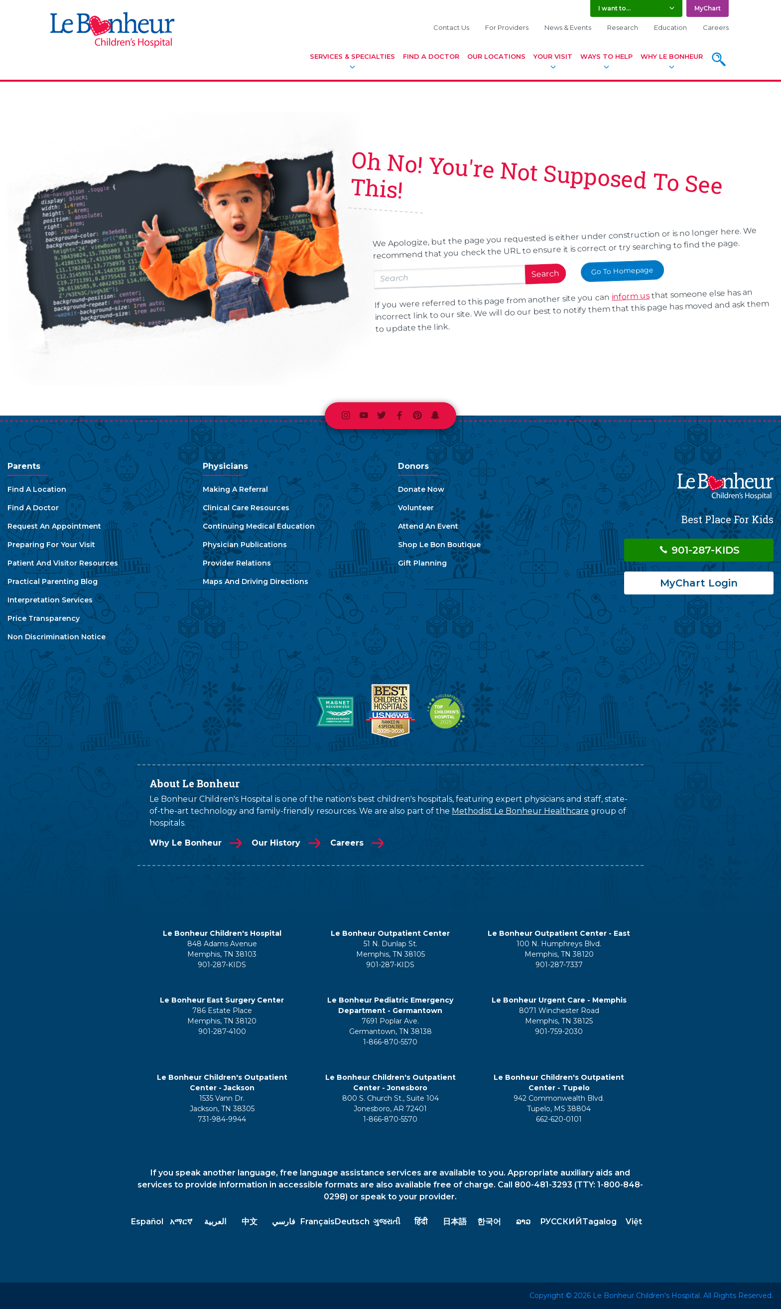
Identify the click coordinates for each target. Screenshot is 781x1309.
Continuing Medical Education (259, 526)
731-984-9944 (222, 1119)
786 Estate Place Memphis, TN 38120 (222, 1015)
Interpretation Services (50, 599)
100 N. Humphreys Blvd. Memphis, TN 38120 (559, 949)
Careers (716, 27)
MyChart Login (699, 583)
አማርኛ (181, 1221)
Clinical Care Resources (246, 507)
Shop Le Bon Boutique (439, 544)
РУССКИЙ (561, 1221)
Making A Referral (235, 489)
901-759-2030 (559, 1031)
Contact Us (451, 27)
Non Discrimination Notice (56, 636)
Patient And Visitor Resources (62, 563)
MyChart (707, 8)
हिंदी (420, 1221)
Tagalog (599, 1221)
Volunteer (416, 507)
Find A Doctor (431, 56)
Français (317, 1221)
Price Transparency (43, 618)
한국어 (489, 1221)
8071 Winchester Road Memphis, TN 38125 (559, 1015)
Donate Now (421, 489)
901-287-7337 (559, 964)
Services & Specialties (352, 56)
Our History (276, 843)
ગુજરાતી (386, 1221)
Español (147, 1221)
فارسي (283, 1221)
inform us (631, 296)
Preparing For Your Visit (51, 544)
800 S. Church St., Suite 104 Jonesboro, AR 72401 (390, 1103)
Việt (634, 1221)
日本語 (455, 1221)
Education (670, 27)
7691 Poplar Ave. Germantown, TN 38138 (390, 1026)
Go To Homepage (622, 270)
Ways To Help (606, 56)
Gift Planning (422, 563)
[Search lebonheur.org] (449, 277)
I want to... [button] (614, 8)
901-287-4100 (222, 1031)
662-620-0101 (559, 1119)
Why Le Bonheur (672, 56)
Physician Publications (245, 544)
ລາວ (523, 1221)
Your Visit (552, 56)
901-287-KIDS (699, 550)
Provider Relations (237, 563)
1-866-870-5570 (390, 1041)
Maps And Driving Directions (255, 581)
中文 (250, 1221)
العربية (215, 1221)
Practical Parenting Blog (52, 581)
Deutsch (352, 1221)
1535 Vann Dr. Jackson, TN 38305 (222, 1103)
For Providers (506, 27)
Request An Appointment (54, 526)
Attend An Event (428, 526)
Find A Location (36, 489)
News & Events (567, 27)
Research (622, 27)
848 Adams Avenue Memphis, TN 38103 (222, 949)
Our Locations (496, 56)
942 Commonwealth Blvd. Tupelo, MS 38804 (559, 1103)
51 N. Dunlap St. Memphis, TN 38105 (390, 949)
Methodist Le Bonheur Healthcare (520, 811)
